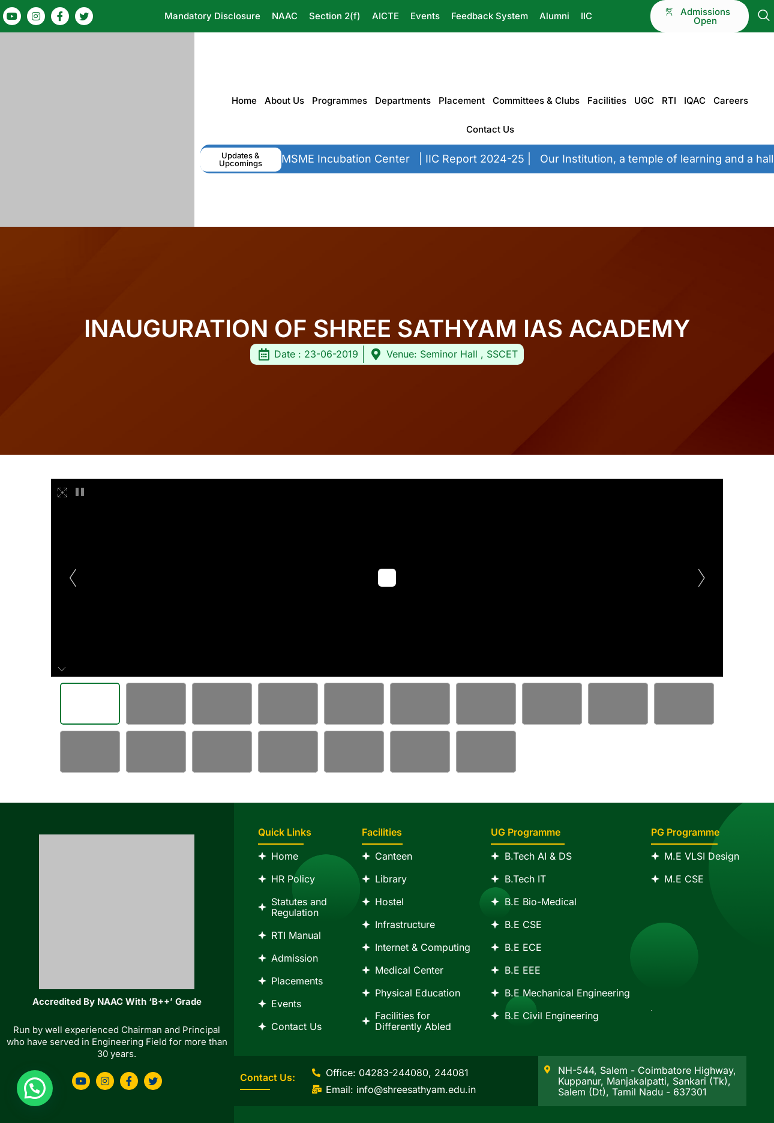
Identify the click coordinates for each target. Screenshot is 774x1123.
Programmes (339, 100)
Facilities (606, 100)
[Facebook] (60, 16)
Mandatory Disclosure (212, 16)
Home (244, 100)
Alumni (554, 16)
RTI (669, 100)
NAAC (285, 16)
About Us (284, 100)
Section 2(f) (335, 16)
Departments (403, 100)
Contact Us (490, 129)
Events (425, 16)
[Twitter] (84, 16)
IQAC (695, 100)
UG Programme (525, 832)
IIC (586, 16)
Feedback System (489, 16)
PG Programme (685, 832)
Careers (730, 100)
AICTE (385, 16)
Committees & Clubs (536, 100)
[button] (240, 160)
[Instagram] (36, 16)
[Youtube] (12, 16)
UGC (644, 100)
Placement (462, 100)
